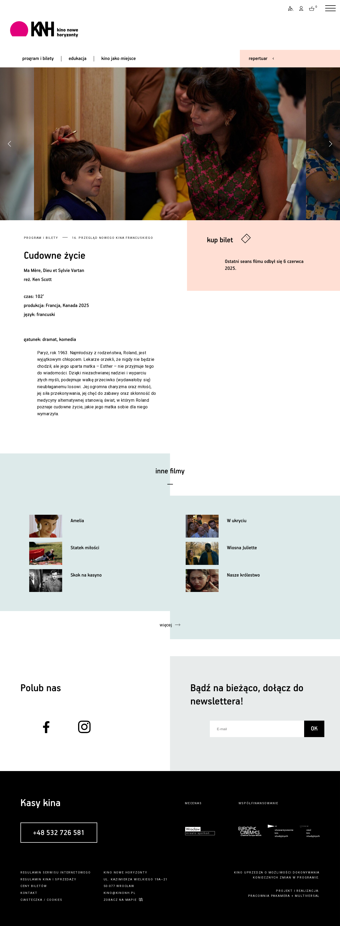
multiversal (307, 896)
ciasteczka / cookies (41, 900)
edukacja (77, 58)
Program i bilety (41, 238)
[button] (330, 143)
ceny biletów (33, 886)
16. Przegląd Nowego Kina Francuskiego (112, 238)
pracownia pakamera (269, 896)
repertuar (258, 58)
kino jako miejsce (118, 58)
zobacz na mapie (120, 900)
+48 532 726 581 (58, 833)
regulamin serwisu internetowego (55, 872)
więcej (166, 625)
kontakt (28, 893)
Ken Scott (42, 279)
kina (47, 879)
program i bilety (38, 58)
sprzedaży (65, 879)
